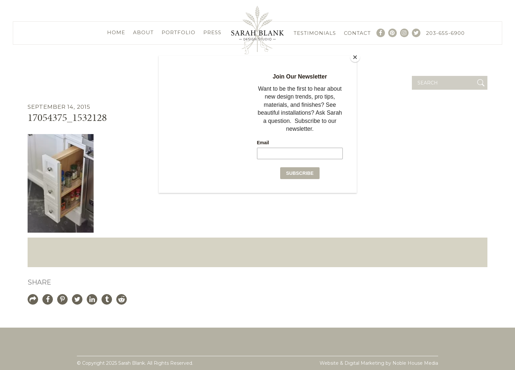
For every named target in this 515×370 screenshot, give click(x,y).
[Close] (355, 57)
